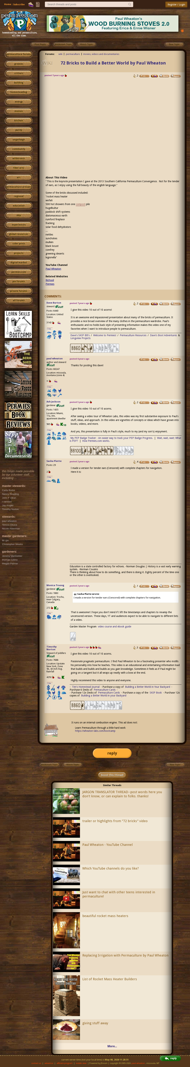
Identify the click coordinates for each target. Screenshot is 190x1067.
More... (112, 1046)
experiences (19, 225)
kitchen (18, 120)
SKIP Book (156, 692)
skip (18, 215)
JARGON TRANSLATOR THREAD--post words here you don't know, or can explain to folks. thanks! (122, 794)
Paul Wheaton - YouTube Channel (107, 845)
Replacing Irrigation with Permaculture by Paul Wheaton (125, 955)
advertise (49, 1063)
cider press (18, 243)
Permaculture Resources (133, 335)
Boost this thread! (112, 775)
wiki (60, 54)
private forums (18, 291)
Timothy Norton (52, 648)
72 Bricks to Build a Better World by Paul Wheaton (113, 63)
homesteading (18, 92)
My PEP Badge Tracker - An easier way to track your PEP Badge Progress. (111, 438)
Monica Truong (55, 585)
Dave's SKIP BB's (80, 335)
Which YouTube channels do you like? (110, 868)
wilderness (18, 158)
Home (7, 4)
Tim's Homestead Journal (86, 686)
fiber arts (18, 168)
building (18, 83)
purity (18, 130)
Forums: (50, 54)
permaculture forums (18, 54)
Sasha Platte (54, 461)
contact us (36, 1063)
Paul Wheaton (53, 268)
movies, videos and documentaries (101, 54)
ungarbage (19, 139)
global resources (18, 234)
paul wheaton (55, 358)
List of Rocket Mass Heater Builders (109, 979)
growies (18, 64)
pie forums (18, 281)
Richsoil (50, 280)
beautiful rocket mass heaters (105, 916)
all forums (19, 300)
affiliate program (65, 1063)
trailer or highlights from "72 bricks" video (115, 821)
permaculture (73, 54)
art (18, 177)
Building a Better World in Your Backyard (147, 686)
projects (18, 253)
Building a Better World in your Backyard (103, 695)
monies (18, 111)
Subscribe (19, 4)
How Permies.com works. (96, 440)
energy (19, 102)
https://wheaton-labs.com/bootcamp (95, 731)
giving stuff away (95, 1023)
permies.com (18, 272)
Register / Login (176, 4)
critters (18, 73)
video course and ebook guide (114, 626)
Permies (50, 284)
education (19, 205)
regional (19, 196)
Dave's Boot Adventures (163, 335)
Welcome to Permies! (104, 335)
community (18, 149)
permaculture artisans (19, 187)
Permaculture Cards (104, 689)
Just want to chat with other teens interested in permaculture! (118, 894)
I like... (50, 329)
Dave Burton (54, 302)
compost (80, 204)
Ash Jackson (53, 401)
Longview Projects (80, 338)
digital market (18, 262)
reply (112, 753)
